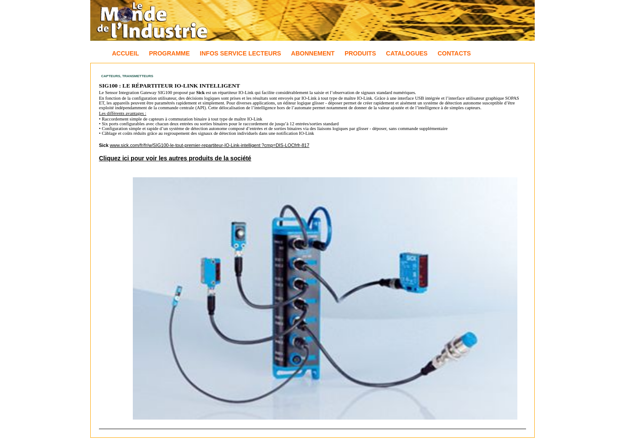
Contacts (454, 53)
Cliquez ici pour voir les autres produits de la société (175, 158)
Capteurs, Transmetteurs (127, 76)
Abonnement (313, 53)
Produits (360, 53)
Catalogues (407, 53)
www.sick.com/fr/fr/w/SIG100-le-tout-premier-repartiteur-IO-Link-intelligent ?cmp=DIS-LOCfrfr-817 (209, 145)
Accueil (125, 53)
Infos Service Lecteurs (240, 53)
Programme (169, 53)
